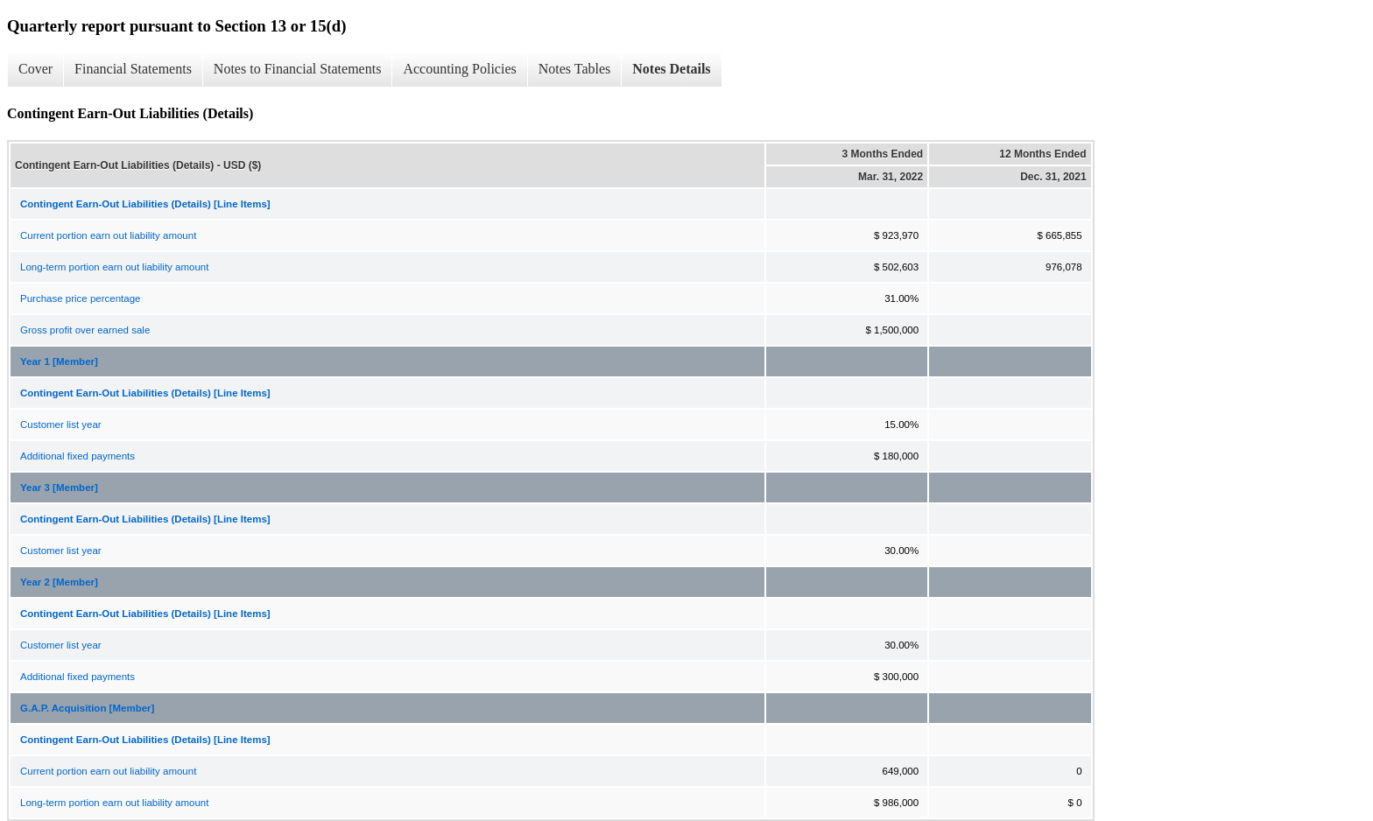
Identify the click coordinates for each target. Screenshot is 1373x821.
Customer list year (61, 424)
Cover (35, 68)
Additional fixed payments (77, 456)
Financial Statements (133, 68)
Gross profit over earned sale (85, 330)
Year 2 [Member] (59, 582)
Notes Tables (575, 68)
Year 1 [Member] (59, 361)
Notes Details (671, 68)
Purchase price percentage (80, 298)
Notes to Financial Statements (298, 68)
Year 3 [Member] (59, 487)
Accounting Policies (459, 68)
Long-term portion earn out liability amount (114, 267)
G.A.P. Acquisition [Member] (87, 708)
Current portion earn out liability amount (108, 235)
